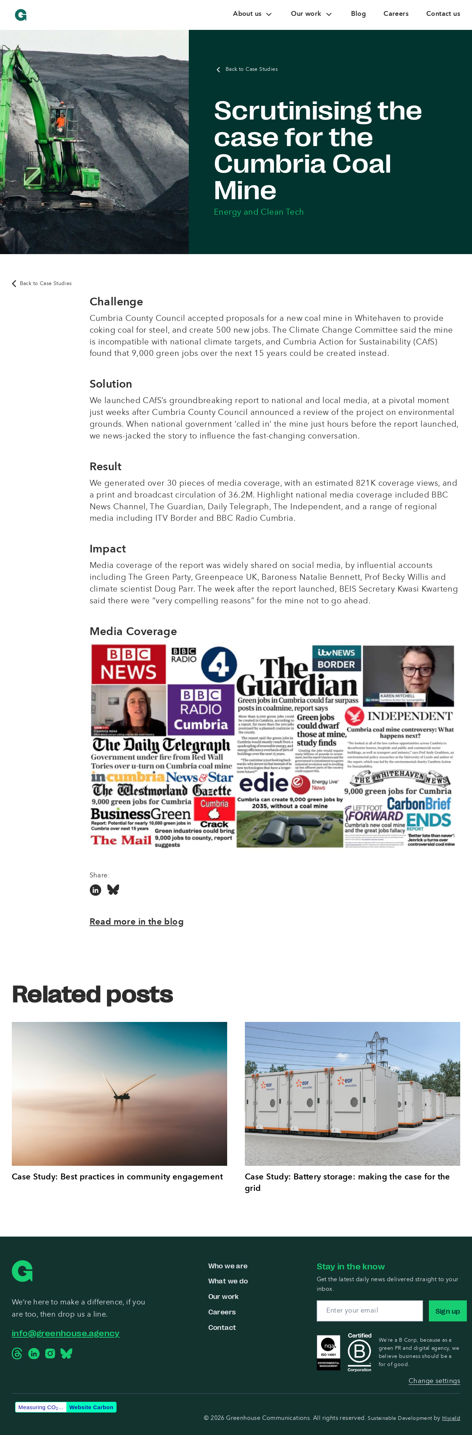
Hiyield (451, 1418)
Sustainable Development (401, 1418)
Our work (223, 1296)
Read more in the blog (137, 922)
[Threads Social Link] (18, 1353)
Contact (222, 1327)
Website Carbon (91, 1407)
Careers (222, 1311)
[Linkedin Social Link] (95, 891)
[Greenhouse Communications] (21, 15)
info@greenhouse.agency (66, 1333)
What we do (228, 1281)
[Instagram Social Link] (50, 1353)
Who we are (228, 1265)
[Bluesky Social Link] (113, 891)
